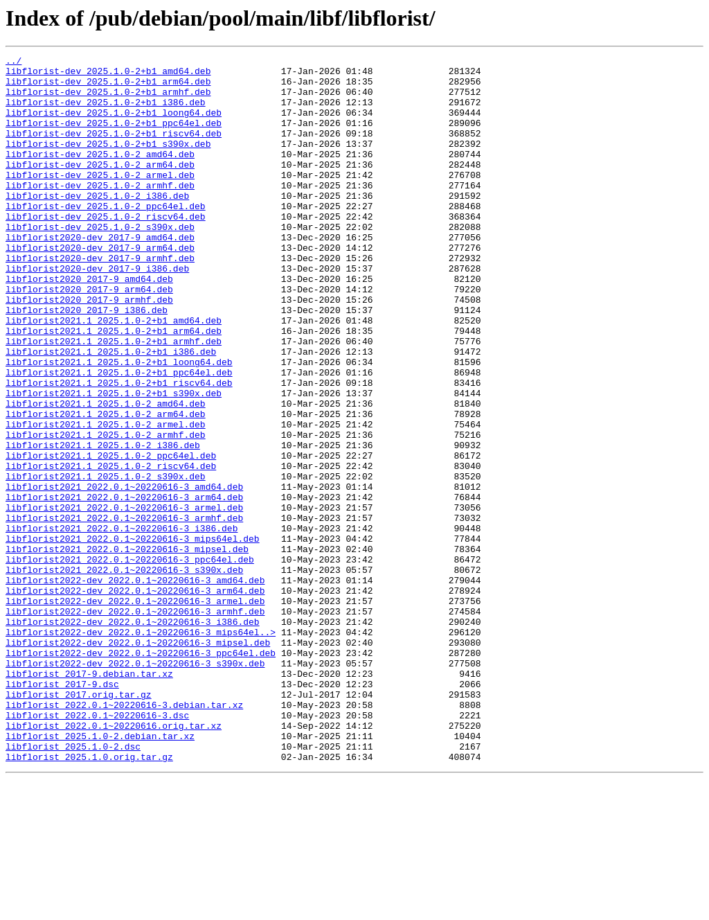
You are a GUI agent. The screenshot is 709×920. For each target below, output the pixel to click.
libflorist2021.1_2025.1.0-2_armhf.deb (106, 511)
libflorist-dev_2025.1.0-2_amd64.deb (100, 174)
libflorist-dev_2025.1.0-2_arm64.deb (100, 187)
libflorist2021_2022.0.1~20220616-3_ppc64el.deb (130, 661)
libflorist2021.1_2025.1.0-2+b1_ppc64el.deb (119, 436)
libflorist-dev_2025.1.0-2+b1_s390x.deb (108, 162)
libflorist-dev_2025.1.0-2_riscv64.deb (106, 249)
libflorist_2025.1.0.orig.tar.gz (89, 898)
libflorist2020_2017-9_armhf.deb (89, 349)
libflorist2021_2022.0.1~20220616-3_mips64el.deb (133, 636)
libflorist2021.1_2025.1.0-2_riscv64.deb (111, 548)
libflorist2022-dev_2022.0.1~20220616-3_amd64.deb (135, 686)
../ (13, 62)
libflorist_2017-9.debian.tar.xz (89, 798)
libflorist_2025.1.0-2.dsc (73, 885)
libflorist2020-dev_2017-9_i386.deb (97, 312)
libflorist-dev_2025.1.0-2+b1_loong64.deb (114, 124)
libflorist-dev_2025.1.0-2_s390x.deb (100, 262)
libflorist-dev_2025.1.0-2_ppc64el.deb (106, 237)
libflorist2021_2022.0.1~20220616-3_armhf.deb (124, 611)
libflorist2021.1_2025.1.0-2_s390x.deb (106, 561)
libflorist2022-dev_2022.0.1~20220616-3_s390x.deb (135, 785)
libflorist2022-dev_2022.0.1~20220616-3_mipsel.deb (138, 760)
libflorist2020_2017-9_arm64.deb (89, 336)
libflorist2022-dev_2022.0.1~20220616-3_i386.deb (133, 735)
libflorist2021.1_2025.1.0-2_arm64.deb (106, 486)
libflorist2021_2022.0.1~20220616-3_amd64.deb (124, 573)
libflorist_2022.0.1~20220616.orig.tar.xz (114, 860)
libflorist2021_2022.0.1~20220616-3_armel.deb (124, 598)
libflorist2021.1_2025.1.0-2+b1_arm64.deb (114, 386)
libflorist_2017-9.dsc (62, 810)
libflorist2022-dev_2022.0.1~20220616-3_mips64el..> (141, 748)
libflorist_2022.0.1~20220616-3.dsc (97, 848)
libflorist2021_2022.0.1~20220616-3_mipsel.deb (127, 648)
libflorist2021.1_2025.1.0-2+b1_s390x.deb (114, 461)
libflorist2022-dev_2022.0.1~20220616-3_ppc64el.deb (141, 773)
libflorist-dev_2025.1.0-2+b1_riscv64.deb (114, 149)
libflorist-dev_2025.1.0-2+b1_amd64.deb (108, 75)
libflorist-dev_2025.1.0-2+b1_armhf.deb (108, 100)
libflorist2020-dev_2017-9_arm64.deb (100, 287)
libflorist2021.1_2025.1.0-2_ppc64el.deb (111, 536)
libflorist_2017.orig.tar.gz (79, 823)
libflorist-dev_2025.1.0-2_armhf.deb (100, 212)
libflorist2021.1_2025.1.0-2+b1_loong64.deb (119, 424)
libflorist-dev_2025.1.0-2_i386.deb (97, 224)
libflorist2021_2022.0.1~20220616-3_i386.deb (121, 623)
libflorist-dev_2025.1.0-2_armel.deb (100, 199)
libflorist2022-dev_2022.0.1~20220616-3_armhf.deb (135, 723)
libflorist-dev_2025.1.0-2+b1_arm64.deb (108, 87)
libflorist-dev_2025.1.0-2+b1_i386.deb (106, 112)
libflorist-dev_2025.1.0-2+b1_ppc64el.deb (114, 137)
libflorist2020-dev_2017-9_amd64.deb (100, 274)
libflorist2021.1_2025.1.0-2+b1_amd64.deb (114, 374)
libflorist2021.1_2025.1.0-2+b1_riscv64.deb (119, 449)
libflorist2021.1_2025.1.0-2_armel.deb (106, 499)
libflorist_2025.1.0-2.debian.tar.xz (100, 873)
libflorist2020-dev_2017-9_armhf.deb (100, 299)
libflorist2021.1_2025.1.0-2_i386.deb (103, 524)
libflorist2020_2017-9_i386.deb (87, 361)
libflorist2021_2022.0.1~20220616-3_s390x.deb (124, 673)
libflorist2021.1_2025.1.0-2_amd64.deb (106, 474)
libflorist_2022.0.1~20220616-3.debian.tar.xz (124, 835)
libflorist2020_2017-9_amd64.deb (89, 324)
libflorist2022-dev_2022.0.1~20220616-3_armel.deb (135, 711)
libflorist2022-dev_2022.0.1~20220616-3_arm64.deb (135, 698)
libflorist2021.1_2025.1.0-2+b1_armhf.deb (114, 399)
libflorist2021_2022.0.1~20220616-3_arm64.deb (124, 586)
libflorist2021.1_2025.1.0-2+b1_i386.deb (111, 411)
